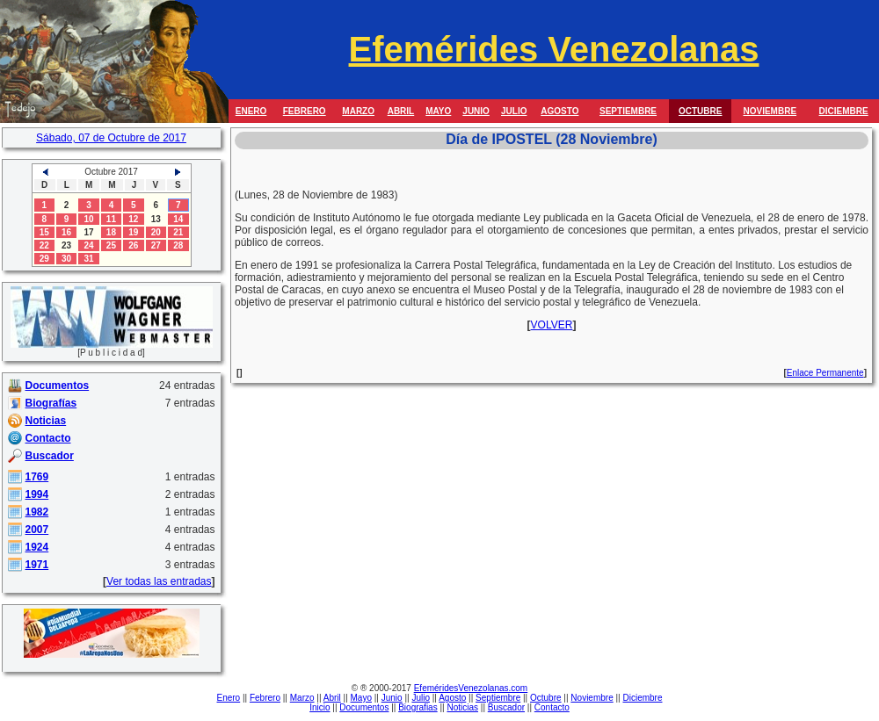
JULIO (514, 111)
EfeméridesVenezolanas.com (471, 688)
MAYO (438, 111)
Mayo (361, 698)
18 (111, 232)
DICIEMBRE (843, 111)
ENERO (251, 111)
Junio (392, 698)
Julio (420, 698)
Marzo (302, 698)
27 (156, 245)
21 (178, 232)
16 (66, 232)
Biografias (417, 707)
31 (88, 258)
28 (178, 245)
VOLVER (552, 325)
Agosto (452, 698)
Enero (229, 698)
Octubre (546, 698)
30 (66, 258)
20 (156, 232)
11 (111, 219)
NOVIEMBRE (769, 111)
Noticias (462, 707)
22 (44, 245)
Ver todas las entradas (158, 581)
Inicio (319, 707)
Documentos (364, 707)
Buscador (506, 707)
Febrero (265, 698)
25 (111, 245)
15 (44, 232)
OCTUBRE (700, 111)
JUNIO (476, 111)
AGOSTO (559, 111)
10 (88, 219)
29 (44, 258)
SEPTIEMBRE (628, 111)
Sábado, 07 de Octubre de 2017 (111, 138)
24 (88, 245)
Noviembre (591, 698)
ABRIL (401, 111)
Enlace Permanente (825, 373)
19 (133, 232)
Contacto (552, 707)
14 (178, 219)
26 (133, 245)
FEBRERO (304, 111)
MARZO (358, 111)
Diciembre (642, 698)
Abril (332, 698)
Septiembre (498, 698)
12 (133, 219)
